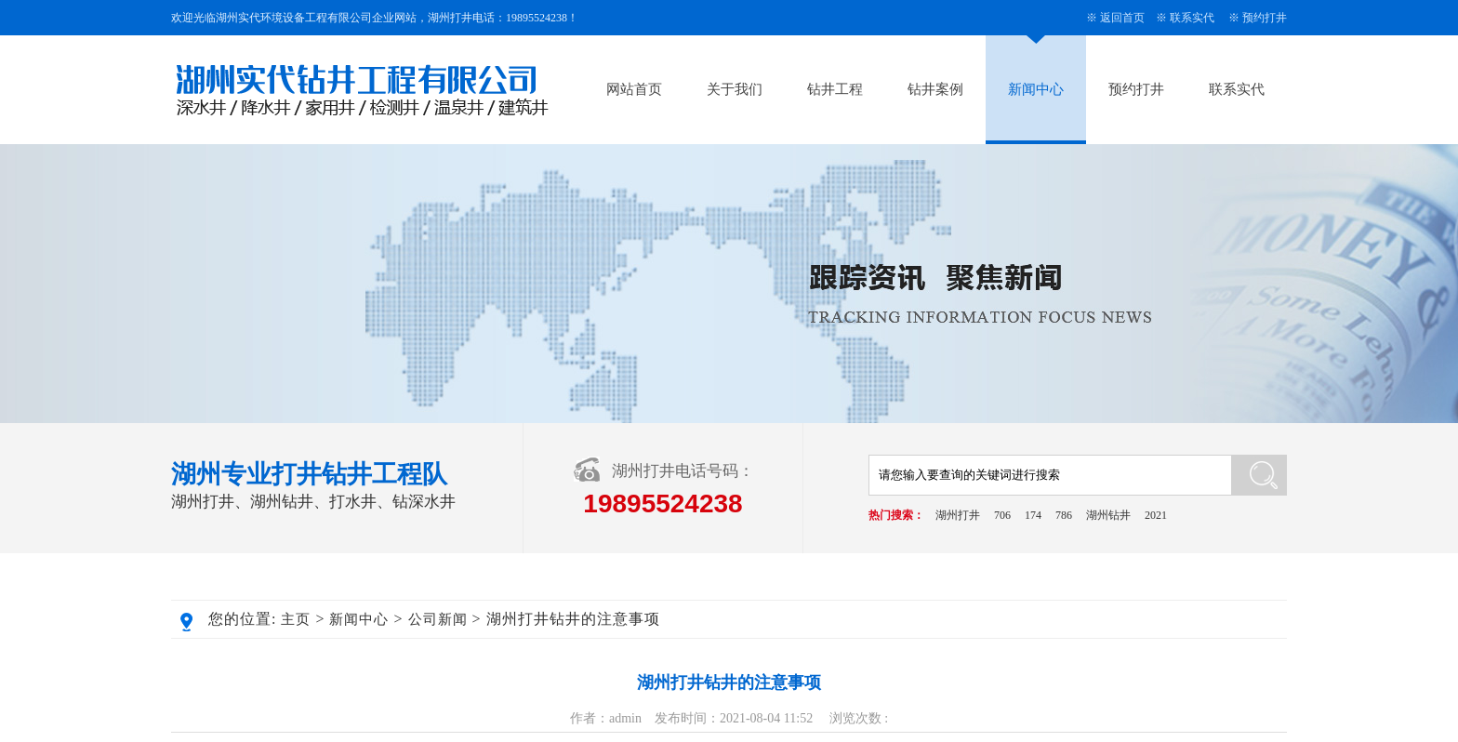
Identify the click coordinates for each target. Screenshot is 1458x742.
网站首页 (634, 89)
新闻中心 (1036, 89)
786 (1063, 515)
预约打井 (1264, 17)
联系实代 (1192, 17)
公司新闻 (438, 619)
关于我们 (734, 89)
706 (1002, 515)
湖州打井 (957, 515)
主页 (296, 619)
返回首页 (1122, 17)
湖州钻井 (1108, 515)
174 (1033, 515)
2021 (1156, 515)
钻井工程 (835, 89)
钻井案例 (935, 89)
